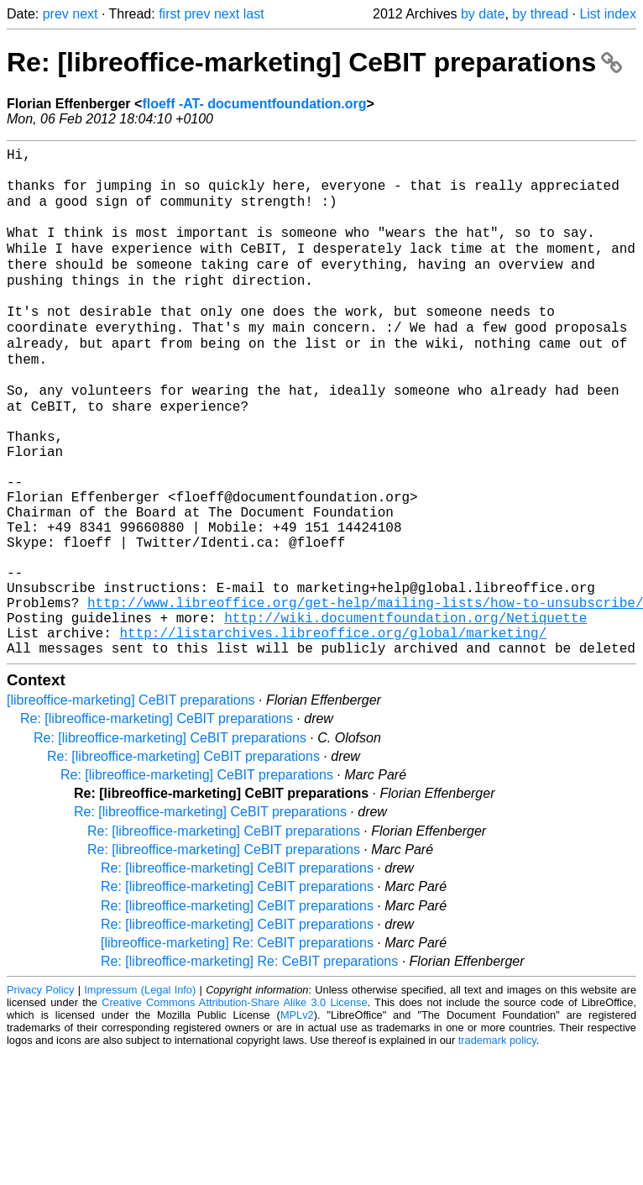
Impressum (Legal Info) (140, 1090)
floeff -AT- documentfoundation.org (254, 104)
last (253, 14)
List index (607, 14)
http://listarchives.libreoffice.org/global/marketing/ (332, 730)
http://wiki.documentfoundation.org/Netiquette (405, 711)
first (169, 14)
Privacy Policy (40, 1090)
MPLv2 (297, 1115)
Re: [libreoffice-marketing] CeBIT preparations (314, 62)
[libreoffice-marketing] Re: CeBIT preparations (237, 1043)
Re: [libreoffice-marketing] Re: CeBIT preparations (249, 1062)
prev (56, 14)
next (84, 14)
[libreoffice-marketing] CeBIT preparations (131, 801)
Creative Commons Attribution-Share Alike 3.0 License (234, 1103)
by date (482, 14)
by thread (540, 14)
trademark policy (497, 1141)
